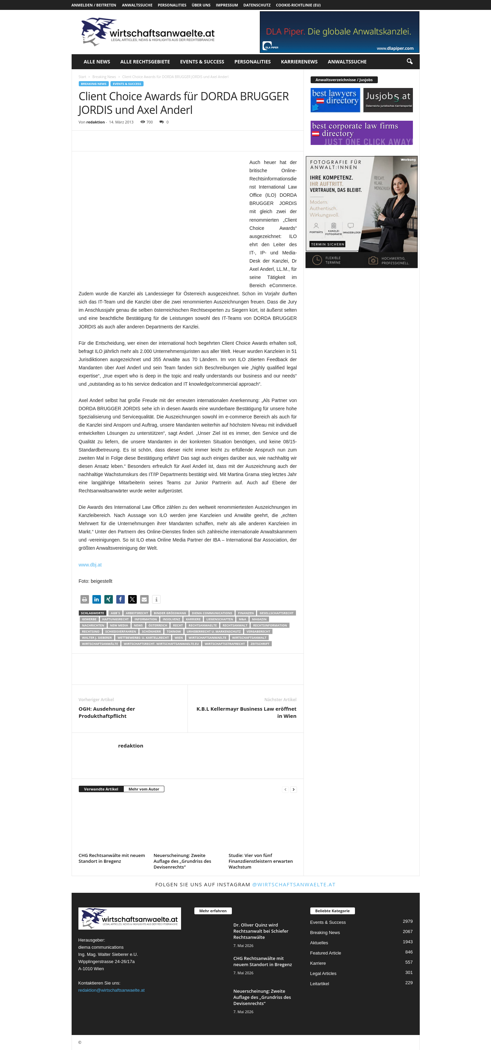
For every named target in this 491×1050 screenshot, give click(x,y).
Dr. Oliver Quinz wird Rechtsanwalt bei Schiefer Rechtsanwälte (261, 931)
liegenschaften (219, 619)
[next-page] (293, 789)
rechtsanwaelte (203, 625)
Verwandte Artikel (101, 789)
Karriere (193, 619)
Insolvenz (171, 619)
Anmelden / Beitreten (94, 5)
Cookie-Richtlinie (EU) (298, 5)
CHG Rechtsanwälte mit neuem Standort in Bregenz (112, 858)
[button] (409, 61)
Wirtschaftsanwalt (249, 637)
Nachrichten (93, 625)
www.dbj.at (90, 564)
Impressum (227, 5)
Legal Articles (323, 973)
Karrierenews (299, 61)
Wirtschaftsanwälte (100, 643)
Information (145, 619)
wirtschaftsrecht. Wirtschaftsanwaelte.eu (161, 643)
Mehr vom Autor (144, 789)
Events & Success (202, 61)
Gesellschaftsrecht (276, 613)
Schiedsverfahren (120, 631)
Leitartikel (319, 983)
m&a (242, 619)
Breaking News (104, 76)
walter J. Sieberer (97, 637)
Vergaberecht (258, 631)
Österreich (158, 625)
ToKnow (174, 631)
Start (82, 76)
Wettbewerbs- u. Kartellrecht (143, 637)
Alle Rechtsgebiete (145, 61)
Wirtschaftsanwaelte (207, 637)
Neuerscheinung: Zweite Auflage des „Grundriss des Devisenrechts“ (182, 861)
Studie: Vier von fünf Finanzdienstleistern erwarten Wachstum (261, 861)
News (138, 625)
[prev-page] (285, 789)
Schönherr (151, 631)
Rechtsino (91, 631)
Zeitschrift (260, 643)
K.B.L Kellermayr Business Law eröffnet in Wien (246, 712)
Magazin (259, 619)
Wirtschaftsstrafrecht (225, 643)
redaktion (95, 121)
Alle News (97, 61)
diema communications (212, 613)
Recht (178, 625)
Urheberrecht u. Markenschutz (214, 631)
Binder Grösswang (170, 613)
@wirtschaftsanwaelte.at (294, 884)
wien (179, 637)
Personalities (172, 5)
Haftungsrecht (115, 619)
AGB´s (115, 613)
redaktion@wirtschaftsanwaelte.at (111, 990)
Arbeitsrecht (137, 613)
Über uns (201, 5)
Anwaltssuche (137, 5)
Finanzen (246, 613)
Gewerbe (89, 619)
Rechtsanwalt (235, 625)
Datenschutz (257, 5)
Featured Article (325, 953)
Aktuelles (319, 942)
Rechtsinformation (270, 625)
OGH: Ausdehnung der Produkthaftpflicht (107, 712)
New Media (119, 625)
